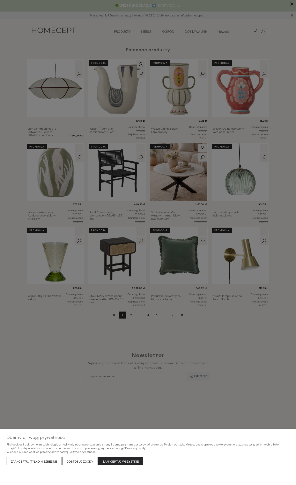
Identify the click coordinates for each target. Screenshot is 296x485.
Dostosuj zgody (80, 461)
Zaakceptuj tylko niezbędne (34, 461)
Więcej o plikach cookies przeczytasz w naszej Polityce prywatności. (52, 452)
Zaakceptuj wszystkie (121, 461)
